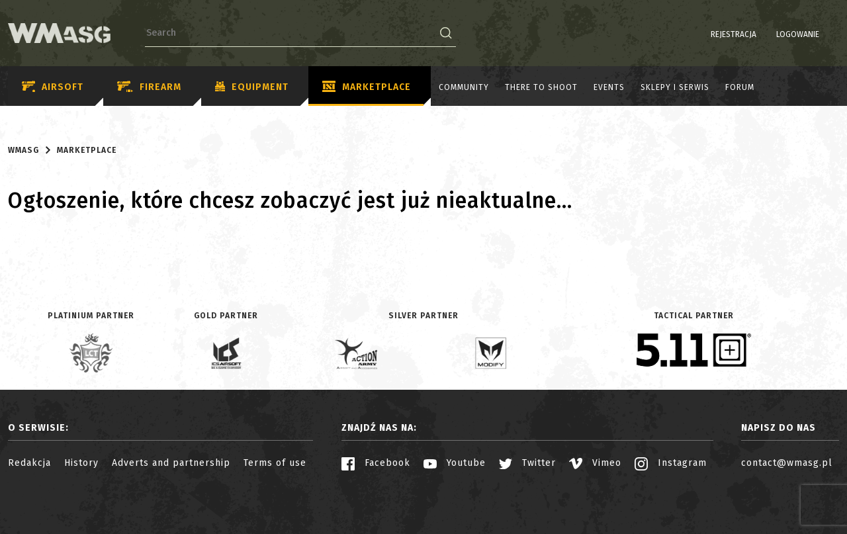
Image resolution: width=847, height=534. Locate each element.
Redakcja (29, 462)
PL (814, 34)
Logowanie (763, 34)
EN (830, 34)
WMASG (23, 150)
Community (464, 87)
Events (609, 87)
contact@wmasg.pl (786, 462)
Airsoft (52, 87)
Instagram (671, 462)
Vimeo (595, 462)
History (81, 462)
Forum (739, 87)
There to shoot (541, 87)
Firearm (149, 87)
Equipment (252, 87)
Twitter (527, 462)
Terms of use (275, 462)
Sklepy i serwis (675, 87)
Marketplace (366, 87)
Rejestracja (700, 34)
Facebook (375, 462)
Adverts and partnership (171, 462)
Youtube (455, 462)
